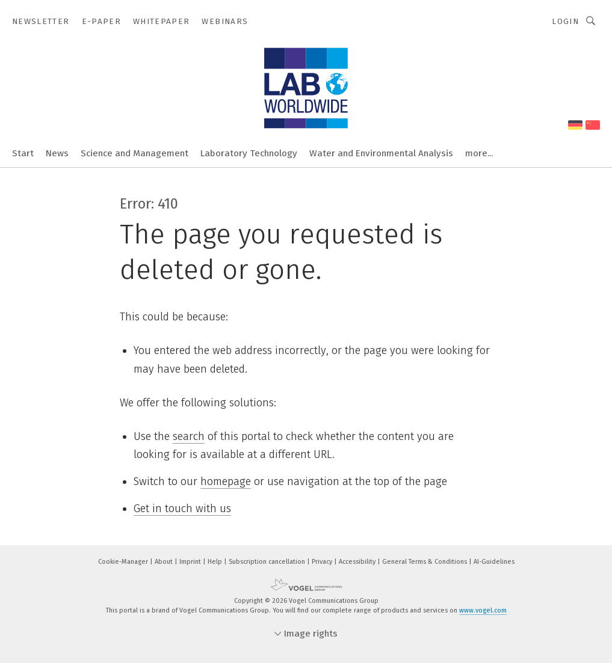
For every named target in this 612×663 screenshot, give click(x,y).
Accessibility (358, 562)
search (189, 436)
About (165, 562)
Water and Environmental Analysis (381, 153)
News (57, 153)
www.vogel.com (483, 610)
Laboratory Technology (248, 153)
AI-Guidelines (494, 562)
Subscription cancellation (268, 562)
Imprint (191, 562)
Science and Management (134, 153)
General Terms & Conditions (425, 562)
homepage (225, 481)
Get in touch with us (182, 508)
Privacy (323, 562)
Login (565, 21)
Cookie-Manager (124, 562)
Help (216, 562)
